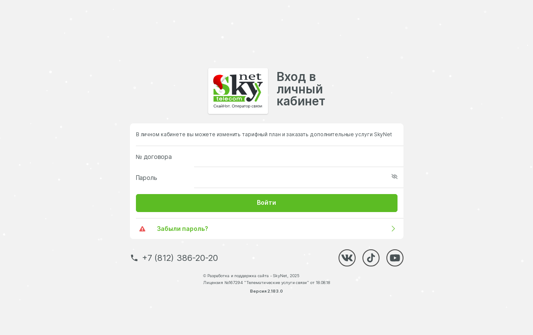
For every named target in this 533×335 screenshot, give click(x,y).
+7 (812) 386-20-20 (180, 258)
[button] (267, 203)
